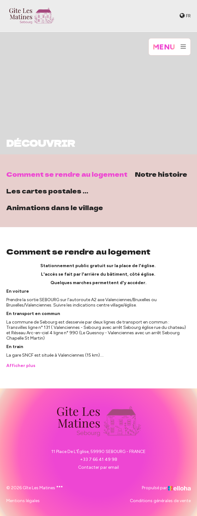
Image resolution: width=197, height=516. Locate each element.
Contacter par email (98, 467)
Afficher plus (20, 365)
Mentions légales (23, 500)
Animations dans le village (54, 207)
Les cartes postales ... (47, 190)
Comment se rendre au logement (66, 174)
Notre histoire (161, 174)
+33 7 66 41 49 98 (98, 459)
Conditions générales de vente (160, 500)
